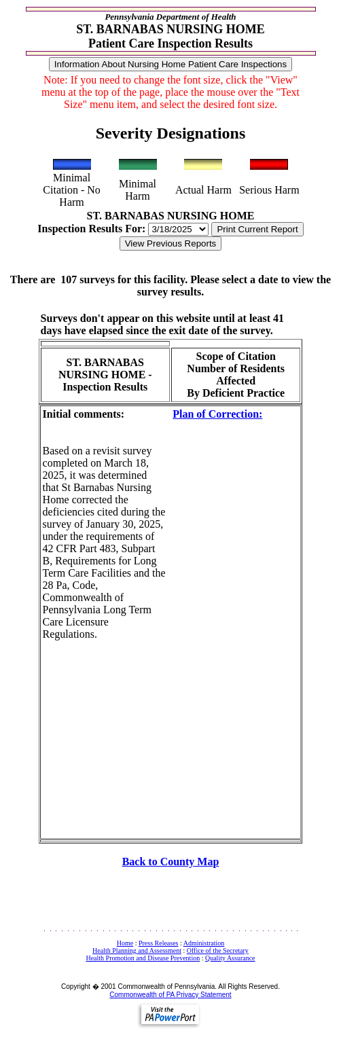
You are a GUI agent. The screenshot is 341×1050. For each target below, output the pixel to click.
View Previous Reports (171, 243)
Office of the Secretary (218, 950)
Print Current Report (257, 229)
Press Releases (159, 943)
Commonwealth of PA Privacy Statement (170, 994)
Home (125, 943)
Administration (204, 943)
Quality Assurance (230, 958)
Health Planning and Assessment (136, 950)
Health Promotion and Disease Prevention (143, 958)
